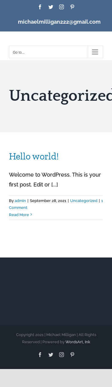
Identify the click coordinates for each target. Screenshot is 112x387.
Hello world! (34, 156)
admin (20, 200)
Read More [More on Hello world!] (19, 215)
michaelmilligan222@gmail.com (59, 22)
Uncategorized (83, 200)
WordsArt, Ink (77, 342)
